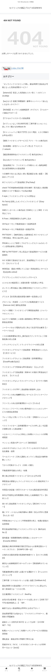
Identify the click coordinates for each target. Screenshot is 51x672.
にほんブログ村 (13, 68)
